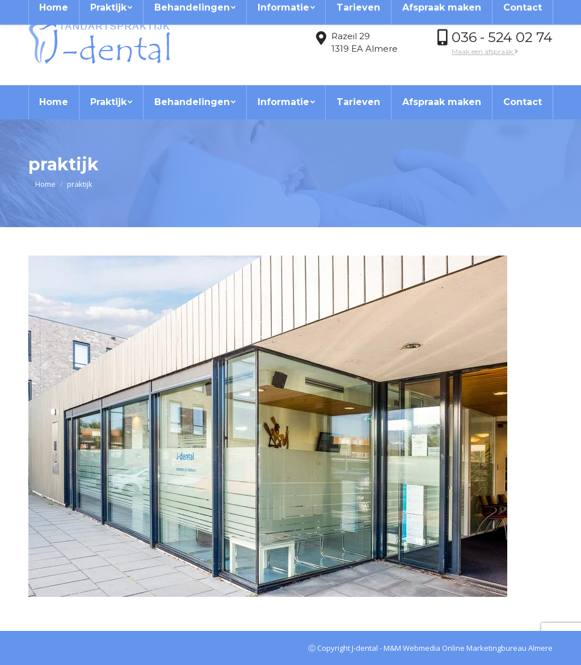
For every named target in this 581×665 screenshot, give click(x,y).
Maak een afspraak (485, 51)
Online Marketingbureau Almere (497, 648)
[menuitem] (53, 102)
